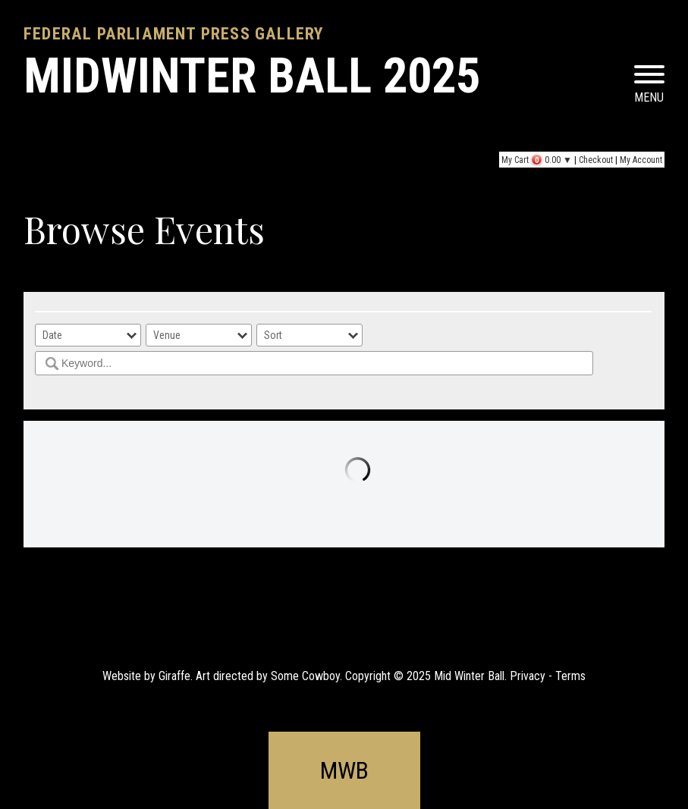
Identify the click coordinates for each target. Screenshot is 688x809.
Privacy (527, 676)
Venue (167, 335)
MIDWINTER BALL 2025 (252, 76)
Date (52, 335)
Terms (570, 676)
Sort (273, 335)
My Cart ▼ (536, 160)
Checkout (596, 160)
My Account (641, 160)
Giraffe (174, 676)
